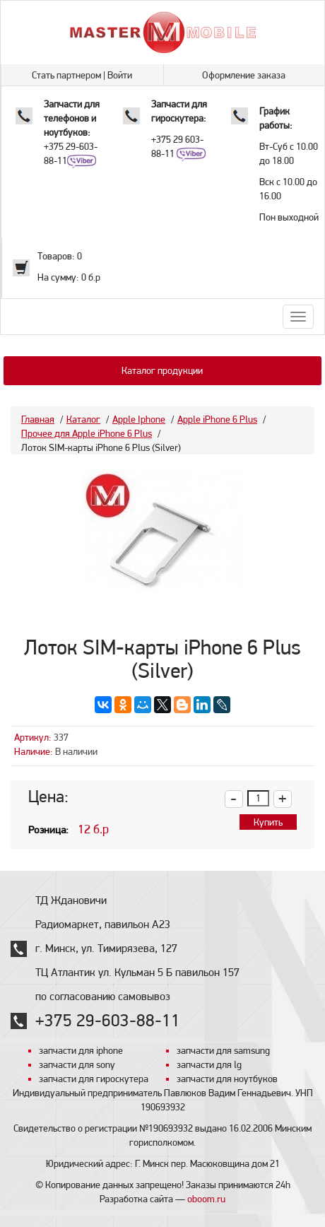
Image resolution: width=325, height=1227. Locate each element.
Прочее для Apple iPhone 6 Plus (86, 433)
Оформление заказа (243, 75)
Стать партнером (66, 75)
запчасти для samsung (223, 1050)
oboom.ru (206, 1198)
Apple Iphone (138, 419)
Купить (268, 822)
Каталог (83, 419)
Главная (37, 419)
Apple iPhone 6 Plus (217, 419)
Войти (119, 75)
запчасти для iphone (81, 1050)
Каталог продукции (162, 370)
